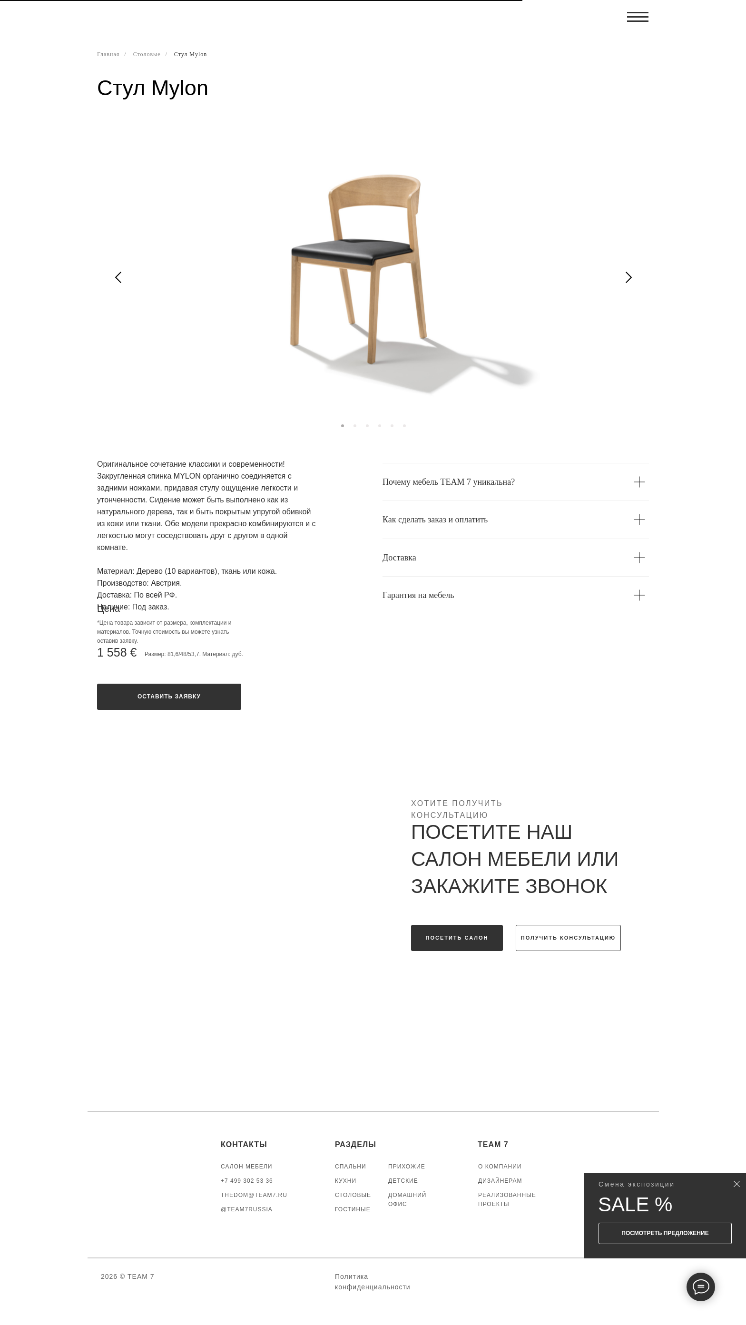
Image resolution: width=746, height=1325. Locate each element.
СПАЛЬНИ (350, 1166)
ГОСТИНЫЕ (353, 1209)
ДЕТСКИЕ (403, 1181)
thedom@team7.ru (254, 1195)
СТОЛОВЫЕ (353, 1195)
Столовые (147, 54)
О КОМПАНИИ (499, 1166)
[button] (169, 697)
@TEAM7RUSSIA (247, 1209)
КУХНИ (345, 1181)
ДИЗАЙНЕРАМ (500, 1181)
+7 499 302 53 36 (247, 1181)
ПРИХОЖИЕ (406, 1166)
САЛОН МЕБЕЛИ (246, 1166)
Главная (108, 54)
